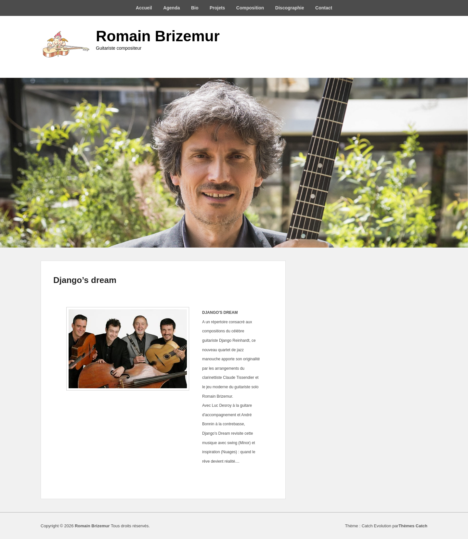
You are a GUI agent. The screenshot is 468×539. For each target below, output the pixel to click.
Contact (323, 7)
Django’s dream (84, 280)
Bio (195, 7)
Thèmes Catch (412, 525)
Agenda (171, 7)
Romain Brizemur (158, 36)
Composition (250, 7)
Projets (217, 7)
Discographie (289, 7)
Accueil (144, 7)
